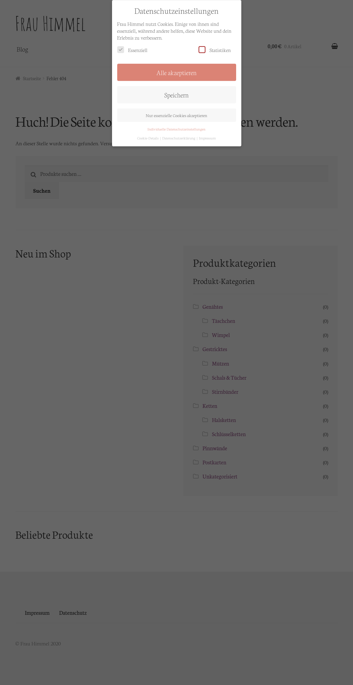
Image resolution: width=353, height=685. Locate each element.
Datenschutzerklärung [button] (179, 133)
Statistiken (215, 45)
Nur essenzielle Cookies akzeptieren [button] (176, 110)
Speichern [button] (176, 89)
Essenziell (132, 45)
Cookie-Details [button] (148, 133)
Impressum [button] (207, 133)
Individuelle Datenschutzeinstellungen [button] (176, 123)
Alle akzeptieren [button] (177, 67)
